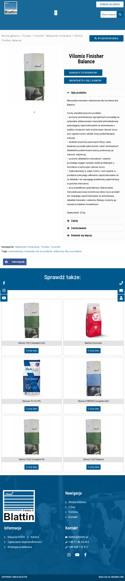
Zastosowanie (78, 228)
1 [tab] (34, 112)
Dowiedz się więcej (81, 235)
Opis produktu (78, 92)
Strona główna (10, 35)
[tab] (94, 92)
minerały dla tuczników (38, 251)
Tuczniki (38, 35)
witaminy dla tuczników (67, 251)
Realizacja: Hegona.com (111, 577)
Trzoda (26, 35)
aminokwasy (15, 251)
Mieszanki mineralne (58, 35)
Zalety (74, 220)
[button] (55, 12)
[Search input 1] (111, 14)
